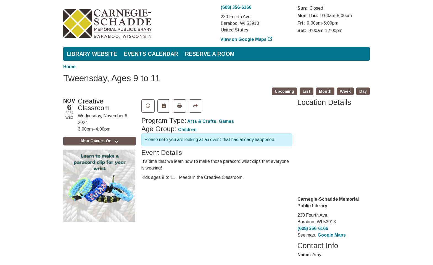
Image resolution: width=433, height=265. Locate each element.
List (306, 91)
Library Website (92, 54)
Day (363, 91)
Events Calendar (151, 54)
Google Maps (332, 235)
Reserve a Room (209, 54)
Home (69, 66)
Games (226, 121)
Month (325, 91)
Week (345, 91)
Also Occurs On (99, 141)
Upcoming (284, 91)
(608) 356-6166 (236, 7)
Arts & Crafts (201, 121)
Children (187, 129)
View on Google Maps (243, 39)
